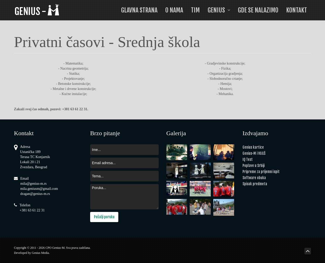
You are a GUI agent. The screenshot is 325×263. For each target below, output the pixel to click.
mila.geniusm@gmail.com (39, 189)
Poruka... (124, 196)
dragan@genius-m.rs (35, 194)
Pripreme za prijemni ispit (261, 171)
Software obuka (254, 178)
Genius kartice (253, 147)
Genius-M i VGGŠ (253, 153)
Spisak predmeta (254, 184)
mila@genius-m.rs (33, 183)
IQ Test (247, 159)
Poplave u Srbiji (253, 165)
